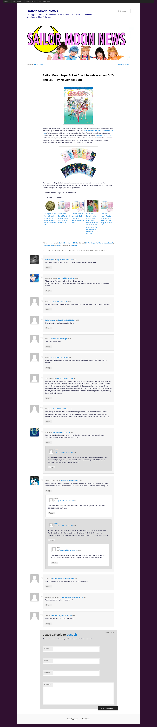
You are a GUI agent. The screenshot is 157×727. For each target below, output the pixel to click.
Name (48, 649)
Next (128, 65)
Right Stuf (95, 243)
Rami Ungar (49, 260)
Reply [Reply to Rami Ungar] (48, 267)
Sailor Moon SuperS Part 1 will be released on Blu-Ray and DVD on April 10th (64, 218)
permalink (74, 245)
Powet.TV (7, 1)
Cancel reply (110, 633)
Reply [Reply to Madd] (48, 421)
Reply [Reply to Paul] (48, 346)
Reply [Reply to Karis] (54, 563)
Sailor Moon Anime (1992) (68, 243)
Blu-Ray (88, 243)
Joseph (72, 634)
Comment (47, 684)
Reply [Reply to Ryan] (48, 309)
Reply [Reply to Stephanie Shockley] (48, 491)
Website (47, 672)
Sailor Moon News (44, 1)
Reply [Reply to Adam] (51, 467)
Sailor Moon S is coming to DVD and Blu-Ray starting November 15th (78, 218)
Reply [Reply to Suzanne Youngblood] (48, 605)
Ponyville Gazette (31, 1)
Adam (58, 245)
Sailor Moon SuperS (106, 243)
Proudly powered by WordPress (78, 719)
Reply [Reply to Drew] (48, 368)
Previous (120, 65)
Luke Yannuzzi (50, 320)
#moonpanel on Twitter (104, 135)
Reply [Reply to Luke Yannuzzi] (48, 328)
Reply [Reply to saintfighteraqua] (48, 291)
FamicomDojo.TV (18, 1)
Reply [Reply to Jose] (48, 624)
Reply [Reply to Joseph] (48, 442)
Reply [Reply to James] (48, 586)
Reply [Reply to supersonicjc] (48, 398)
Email (48, 661)
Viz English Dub (48, 245)
